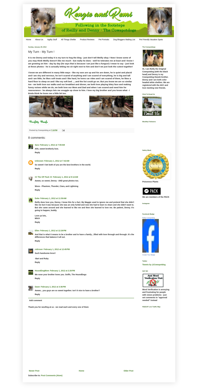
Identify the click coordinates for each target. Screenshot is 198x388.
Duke (37, 198)
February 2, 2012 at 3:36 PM (53, 287)
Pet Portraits (104, 39)
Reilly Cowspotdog (148, 218)
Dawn (37, 287)
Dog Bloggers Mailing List (124, 39)
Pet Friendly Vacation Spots (151, 39)
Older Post (128, 371)
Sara (37, 145)
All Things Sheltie (68, 39)
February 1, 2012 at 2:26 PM (62, 271)
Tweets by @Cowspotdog (154, 264)
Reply (37, 152)
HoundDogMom (42, 271)
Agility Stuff (52, 39)
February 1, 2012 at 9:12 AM (65, 177)
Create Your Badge (148, 255)
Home (28, 39)
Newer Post (34, 371)
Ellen (37, 230)
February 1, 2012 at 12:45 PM (57, 249)
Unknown (39, 161)
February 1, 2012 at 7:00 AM (52, 145)
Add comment (35, 300)
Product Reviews (87, 39)
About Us (39, 39)
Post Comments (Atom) (51, 375)
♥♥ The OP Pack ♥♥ (43, 177)
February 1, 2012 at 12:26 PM (53, 230)
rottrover (39, 249)
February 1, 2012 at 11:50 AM (53, 198)
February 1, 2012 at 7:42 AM (56, 161)
